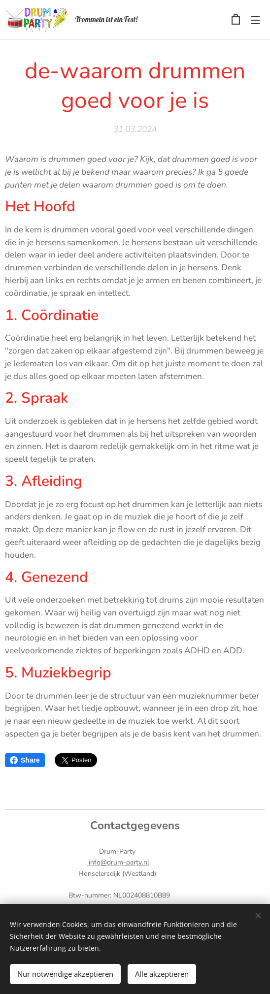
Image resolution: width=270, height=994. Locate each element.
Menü (255, 20)
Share (25, 760)
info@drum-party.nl (118, 862)
